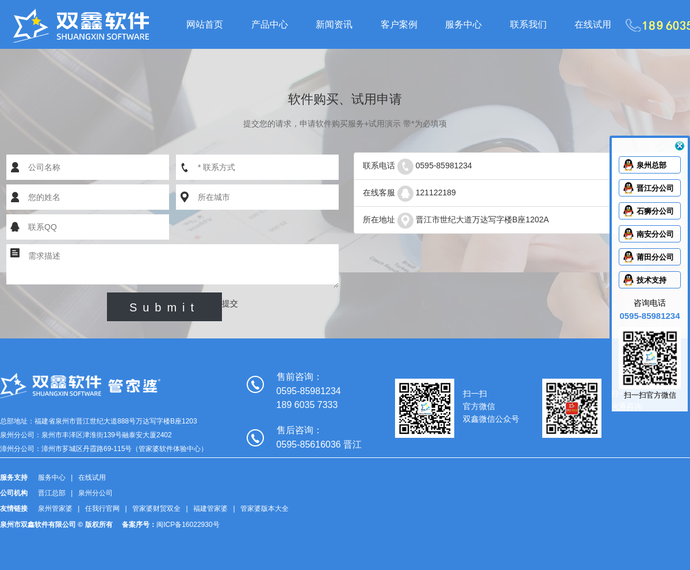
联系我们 (528, 24)
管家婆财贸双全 (156, 508)
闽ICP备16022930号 (187, 525)
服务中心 (463, 24)
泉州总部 (651, 165)
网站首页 (204, 24)
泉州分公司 (95, 493)
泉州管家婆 (55, 508)
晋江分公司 (655, 188)
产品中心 (269, 24)
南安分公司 (655, 234)
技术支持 (651, 280)
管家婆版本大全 (264, 508)
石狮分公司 (655, 211)
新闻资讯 (334, 24)
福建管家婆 (210, 508)
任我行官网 (102, 508)
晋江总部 (52, 493)
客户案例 (399, 24)
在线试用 (592, 24)
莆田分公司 (655, 257)
